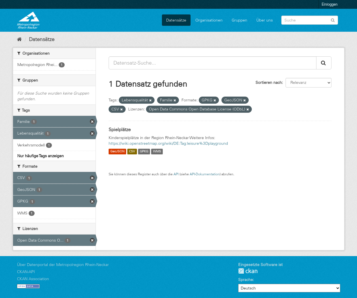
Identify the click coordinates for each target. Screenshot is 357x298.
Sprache (245, 279)
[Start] (19, 39)
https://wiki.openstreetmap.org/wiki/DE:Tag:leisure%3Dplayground (168, 143)
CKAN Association (33, 278)
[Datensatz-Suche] (309, 20)
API (176, 174)
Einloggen (329, 4)
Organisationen (209, 20)
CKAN (247, 271)
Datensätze (176, 20)
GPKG (144, 152)
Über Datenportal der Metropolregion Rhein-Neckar (63, 264)
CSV (132, 152)
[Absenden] (332, 19)
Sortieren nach (268, 82)
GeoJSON (117, 152)
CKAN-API (26, 271)
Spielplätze (120, 129)
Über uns (264, 20)
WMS (157, 152)
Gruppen (239, 20)
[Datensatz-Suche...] (212, 62)
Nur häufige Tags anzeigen (40, 155)
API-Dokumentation (205, 174)
